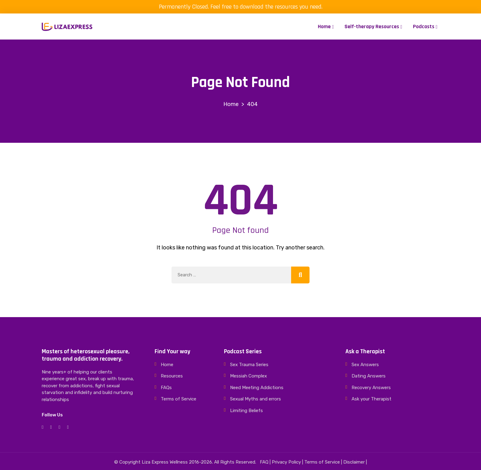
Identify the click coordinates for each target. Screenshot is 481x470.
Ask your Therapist (371, 399)
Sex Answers (365, 364)
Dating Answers (369, 376)
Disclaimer (354, 462)
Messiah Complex (248, 376)
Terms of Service (178, 399)
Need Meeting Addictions (256, 387)
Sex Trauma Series (249, 364)
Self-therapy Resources (371, 26)
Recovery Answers (371, 387)
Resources (172, 376)
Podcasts (423, 26)
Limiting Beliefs (246, 410)
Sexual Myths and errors (255, 399)
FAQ (264, 462)
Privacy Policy (286, 462)
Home (324, 26)
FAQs (166, 387)
